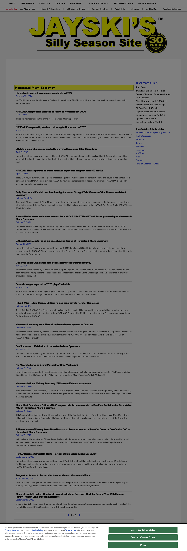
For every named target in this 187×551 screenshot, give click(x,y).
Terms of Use (70, 534)
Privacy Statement (12, 534)
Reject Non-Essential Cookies (143, 541)
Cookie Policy (37, 534)
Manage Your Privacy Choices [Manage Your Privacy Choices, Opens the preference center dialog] (143, 533)
